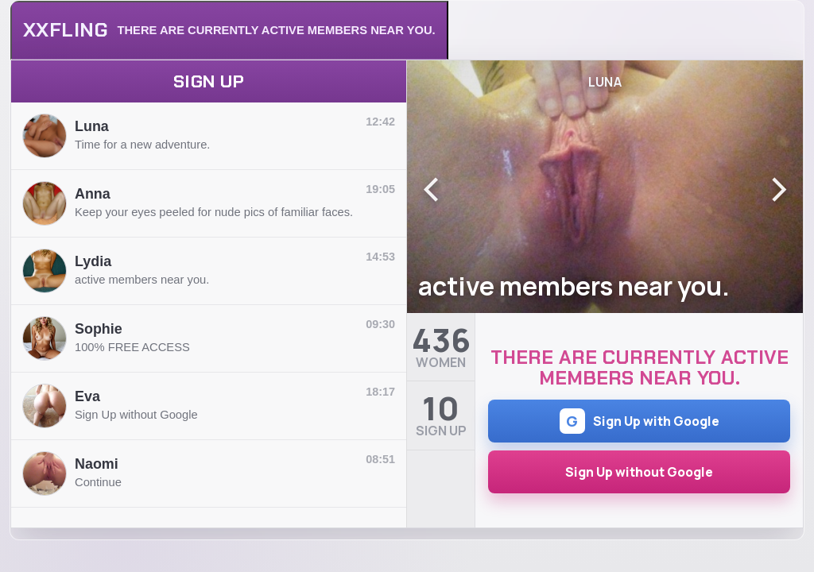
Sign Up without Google (639, 472)
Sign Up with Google (639, 421)
